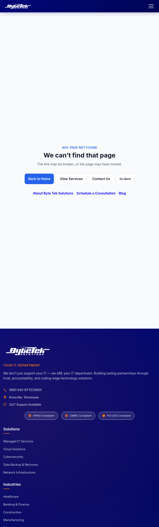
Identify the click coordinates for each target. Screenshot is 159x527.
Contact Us (101, 179)
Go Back (125, 178)
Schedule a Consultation (96, 193)
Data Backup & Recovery (20, 464)
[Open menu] (151, 6)
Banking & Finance (16, 504)
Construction (12, 512)
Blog (122, 193)
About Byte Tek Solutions (53, 193)
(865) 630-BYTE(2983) (25, 390)
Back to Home (39, 179)
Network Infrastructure (19, 472)
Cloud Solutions (14, 449)
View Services (71, 179)
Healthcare (11, 496)
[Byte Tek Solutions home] (18, 6)
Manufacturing (13, 520)
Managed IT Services (18, 441)
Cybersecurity (13, 456)
